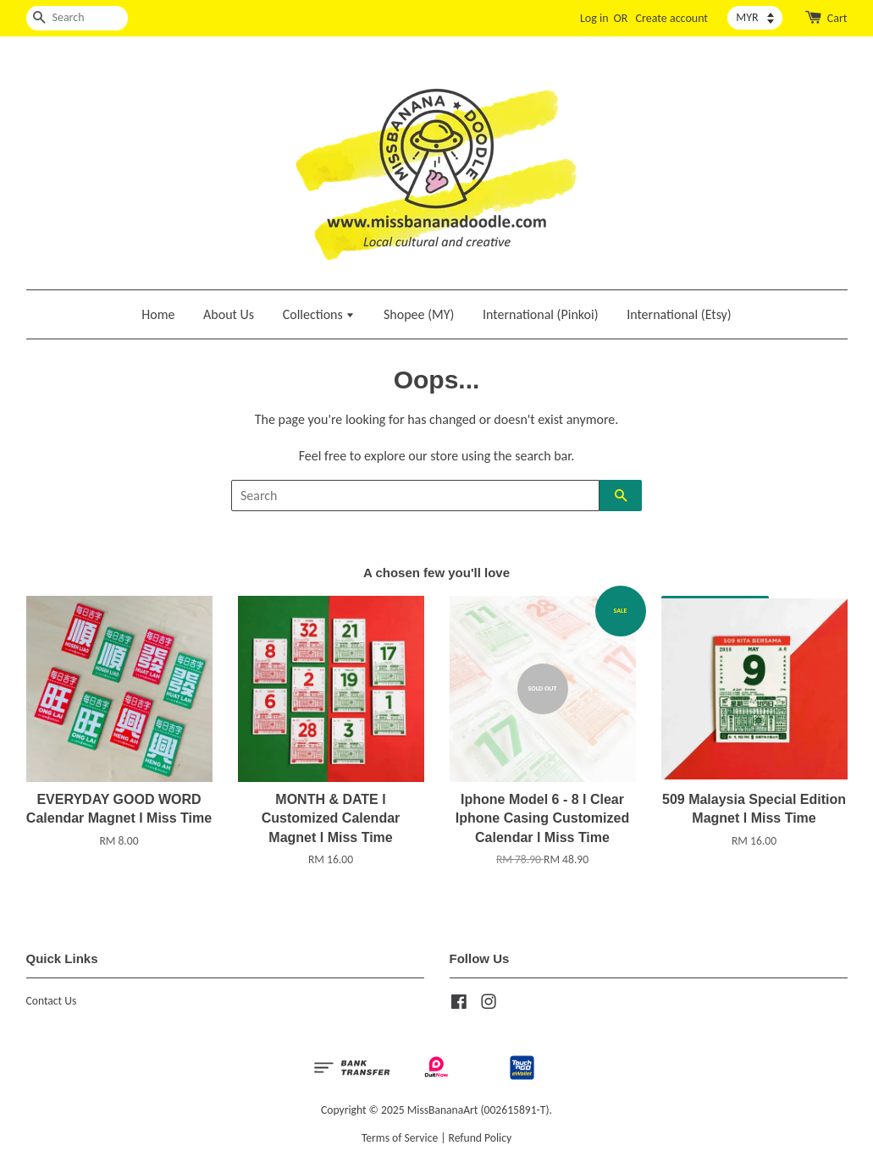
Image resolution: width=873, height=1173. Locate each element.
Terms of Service (400, 1138)
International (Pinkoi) (541, 314)
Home (157, 314)
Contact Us (51, 1001)
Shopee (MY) (419, 314)
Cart (837, 18)
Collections (319, 314)
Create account (672, 18)
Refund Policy (480, 1138)
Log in (594, 18)
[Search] (77, 18)
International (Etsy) (679, 314)
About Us (228, 314)
